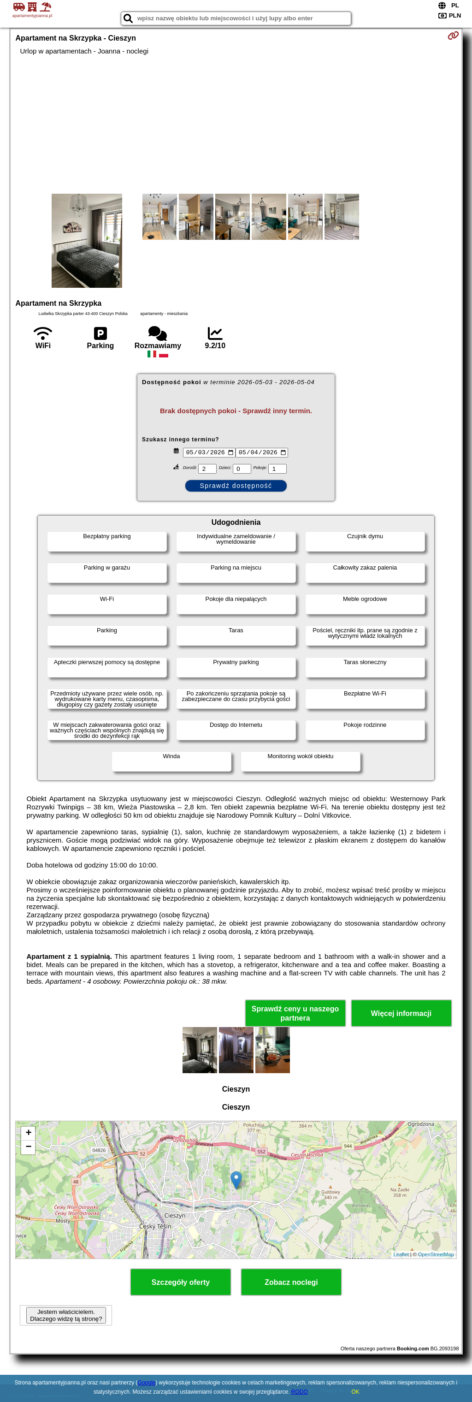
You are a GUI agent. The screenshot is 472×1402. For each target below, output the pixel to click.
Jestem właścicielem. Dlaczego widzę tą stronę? (66, 1315)
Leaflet (401, 1254)
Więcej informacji (401, 1013)
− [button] (28, 1147)
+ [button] (28, 1134)
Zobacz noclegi (291, 1282)
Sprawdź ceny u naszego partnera (295, 1013)
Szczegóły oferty (181, 1282)
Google (147, 1382)
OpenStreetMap (436, 1254)
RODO (299, 1392)
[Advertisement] (236, 124)
